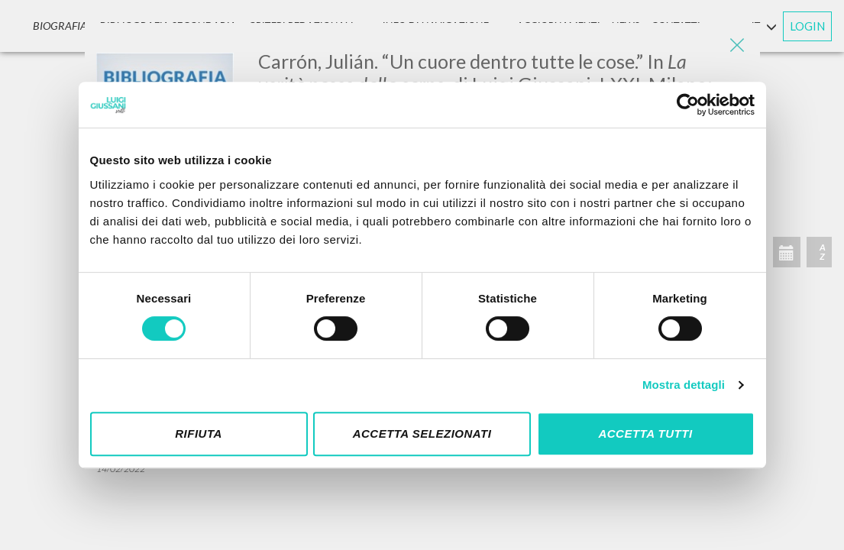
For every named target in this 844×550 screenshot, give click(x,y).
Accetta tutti (645, 433)
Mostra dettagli (683, 384)
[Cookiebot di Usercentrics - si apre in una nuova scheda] (688, 104)
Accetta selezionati (422, 433)
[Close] (737, 46)
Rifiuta (198, 433)
